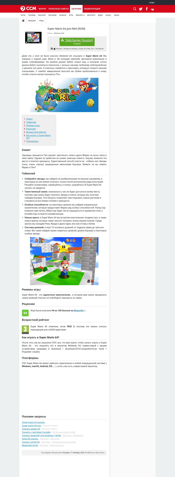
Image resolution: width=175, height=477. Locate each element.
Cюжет (29, 119)
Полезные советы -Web (63, 432)
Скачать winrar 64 (31, 442)
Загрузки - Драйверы (73, 435)
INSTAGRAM (52, 15)
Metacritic (79, 310)
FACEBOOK (62, 15)
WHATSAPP (42, 15)
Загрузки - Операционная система (58, 442)
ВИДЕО (100, 15)
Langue (151, 2)
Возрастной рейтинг (36, 132)
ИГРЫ (71, 15)
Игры (41, 20)
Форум (42, 9)
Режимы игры (33, 125)
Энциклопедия (92, 9)
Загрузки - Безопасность (52, 445)
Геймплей (31, 122)
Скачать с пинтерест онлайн (36, 432)
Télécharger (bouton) (77, 42)
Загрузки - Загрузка (49, 439)
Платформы (32, 141)
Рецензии (31, 129)
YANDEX (116, 15)
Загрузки (76, 9)
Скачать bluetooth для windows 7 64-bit (41, 435)
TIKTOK (23, 15)
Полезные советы (59, 9)
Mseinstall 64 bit (30, 445)
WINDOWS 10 (80, 15)
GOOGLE (108, 15)
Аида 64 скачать (30, 439)
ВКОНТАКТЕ (91, 15)
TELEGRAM (31, 15)
